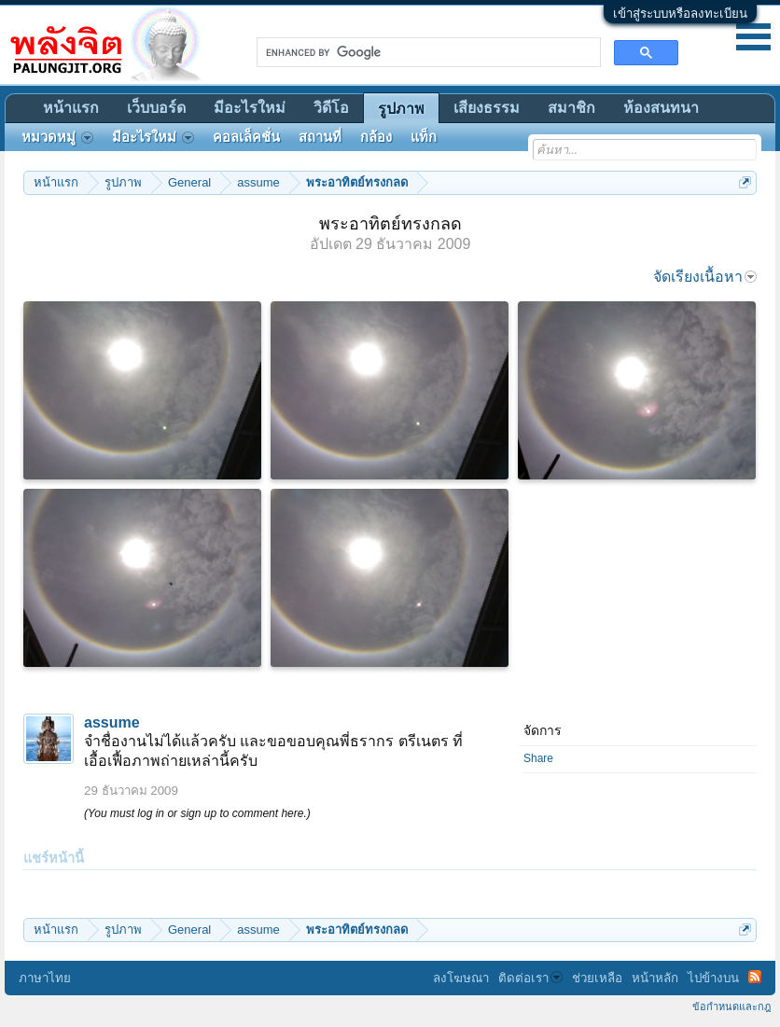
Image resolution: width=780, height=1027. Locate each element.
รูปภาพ (401, 109)
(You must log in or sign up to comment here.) (197, 813)
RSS (754, 976)
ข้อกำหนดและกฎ (731, 1006)
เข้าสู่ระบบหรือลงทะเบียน (680, 14)
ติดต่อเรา (530, 978)
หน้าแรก (71, 108)
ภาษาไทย (45, 978)
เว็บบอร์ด (156, 108)
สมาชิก (571, 108)
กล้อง (376, 137)
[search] (427, 52)
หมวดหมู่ (57, 137)
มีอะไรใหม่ (250, 108)
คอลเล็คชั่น (246, 137)
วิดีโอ (331, 108)
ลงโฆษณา (461, 978)
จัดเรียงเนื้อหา (705, 277)
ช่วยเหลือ (597, 978)
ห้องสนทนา (661, 108)
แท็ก (424, 137)
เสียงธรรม (486, 108)
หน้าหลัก (655, 978)
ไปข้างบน (713, 978)
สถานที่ (320, 137)
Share (538, 758)
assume (112, 722)
